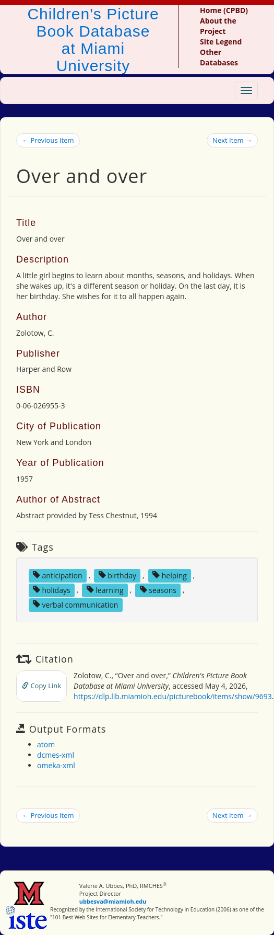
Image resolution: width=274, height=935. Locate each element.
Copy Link (41, 685)
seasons (158, 590)
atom (46, 744)
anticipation (57, 575)
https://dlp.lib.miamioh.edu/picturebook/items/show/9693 (173, 696)
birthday (117, 575)
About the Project (218, 26)
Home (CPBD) (224, 10)
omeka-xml (56, 765)
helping (169, 575)
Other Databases (219, 57)
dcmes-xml (55, 755)
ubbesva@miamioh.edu (113, 901)
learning (105, 590)
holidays (51, 590)
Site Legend (221, 42)
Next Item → (232, 140)
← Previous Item (48, 140)
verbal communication (75, 604)
